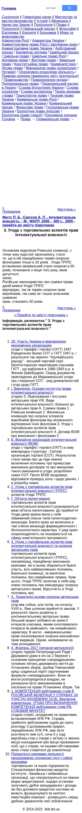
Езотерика (10, 32)
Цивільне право (16, 56)
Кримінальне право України (24, 103)
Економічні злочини (61, 115)
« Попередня (11, 209)
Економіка (48, 32)
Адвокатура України (48, 40)
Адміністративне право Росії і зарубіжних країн (40, 44)
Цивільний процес (64, 52)
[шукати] (51, 8)
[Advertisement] (41, 162)
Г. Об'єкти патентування (30, 498)
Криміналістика (63, 64)
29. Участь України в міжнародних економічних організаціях (38, 343)
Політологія (43, 25)
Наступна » (66, 209)
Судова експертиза (36, 91)
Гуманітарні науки (37, 17)
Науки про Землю (16, 25)
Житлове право (43, 60)
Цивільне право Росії (49, 56)
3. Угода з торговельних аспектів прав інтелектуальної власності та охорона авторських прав (41, 546)
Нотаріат (9, 72)
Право (61, 25)
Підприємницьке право (20, 84)
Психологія (10, 29)
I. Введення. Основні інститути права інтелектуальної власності (41, 390)
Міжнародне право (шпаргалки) (51, 68)
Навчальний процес (39, 29)
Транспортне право (31, 95)
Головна (8, 119)
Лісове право (12, 68)
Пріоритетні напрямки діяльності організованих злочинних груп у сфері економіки (41, 758)
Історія (42, 21)
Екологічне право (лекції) (22, 115)
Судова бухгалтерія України (41, 87)
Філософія (67, 29)
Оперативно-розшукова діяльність (46, 72)
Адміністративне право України (27, 48)
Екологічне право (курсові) (38, 111)
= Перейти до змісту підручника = (41, 315)
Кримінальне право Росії (37, 99)
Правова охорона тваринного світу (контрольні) (40, 76)
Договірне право (15, 60)
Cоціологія (10, 17)
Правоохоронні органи (49, 80)
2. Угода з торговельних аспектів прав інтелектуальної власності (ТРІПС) (41, 489)
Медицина (59, 21)
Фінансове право (30, 107)
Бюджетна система (31, 52)
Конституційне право (31, 64)
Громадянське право (53, 119)
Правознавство (16, 80)
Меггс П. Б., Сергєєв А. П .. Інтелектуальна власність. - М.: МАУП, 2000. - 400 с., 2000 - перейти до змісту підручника (39, 221)
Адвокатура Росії (15, 40)
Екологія (29, 32)
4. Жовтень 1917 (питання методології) (42, 648)
